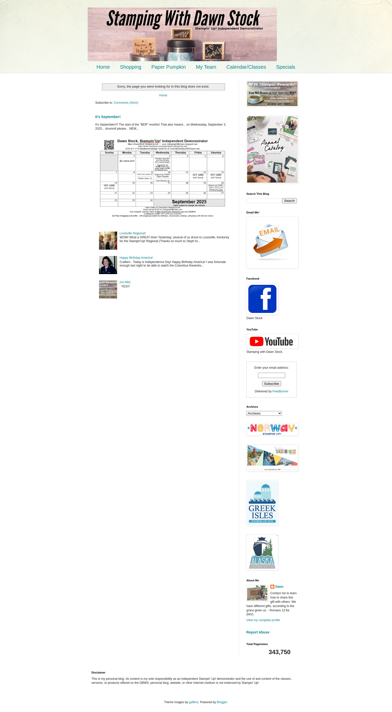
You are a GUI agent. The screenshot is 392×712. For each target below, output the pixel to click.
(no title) (125, 282)
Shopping (130, 67)
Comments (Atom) (126, 102)
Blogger (222, 702)
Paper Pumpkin (168, 67)
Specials (285, 67)
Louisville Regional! (133, 233)
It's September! (108, 117)
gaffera (193, 702)
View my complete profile (263, 620)
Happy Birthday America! (136, 257)
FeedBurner (280, 391)
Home (103, 67)
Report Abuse (257, 632)
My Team (206, 67)
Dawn (279, 586)
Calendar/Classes (246, 67)
